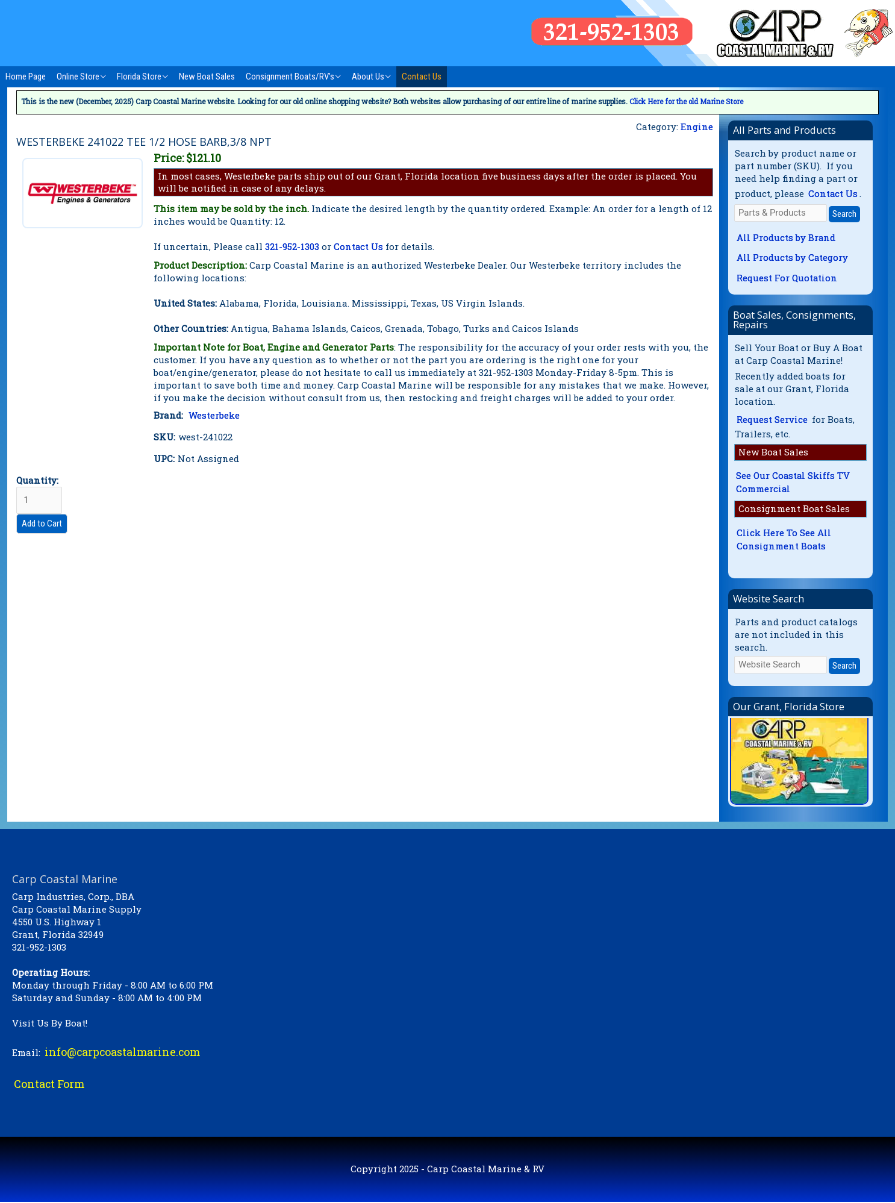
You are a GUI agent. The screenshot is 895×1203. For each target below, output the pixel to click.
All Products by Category (793, 258)
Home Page (25, 76)
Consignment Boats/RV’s (290, 76)
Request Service (772, 420)
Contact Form (50, 1085)
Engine (697, 126)
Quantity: (39, 494)
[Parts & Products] (780, 213)
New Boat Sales (207, 76)
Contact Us (421, 76)
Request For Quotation (787, 278)
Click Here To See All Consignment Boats (784, 540)
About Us (368, 76)
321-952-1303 (292, 246)
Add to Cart (42, 524)
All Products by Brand (786, 237)
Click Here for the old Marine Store (687, 101)
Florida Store (139, 76)
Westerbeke (214, 415)
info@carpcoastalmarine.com (124, 1052)
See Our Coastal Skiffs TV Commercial (793, 483)
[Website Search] (780, 665)
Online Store (78, 76)
